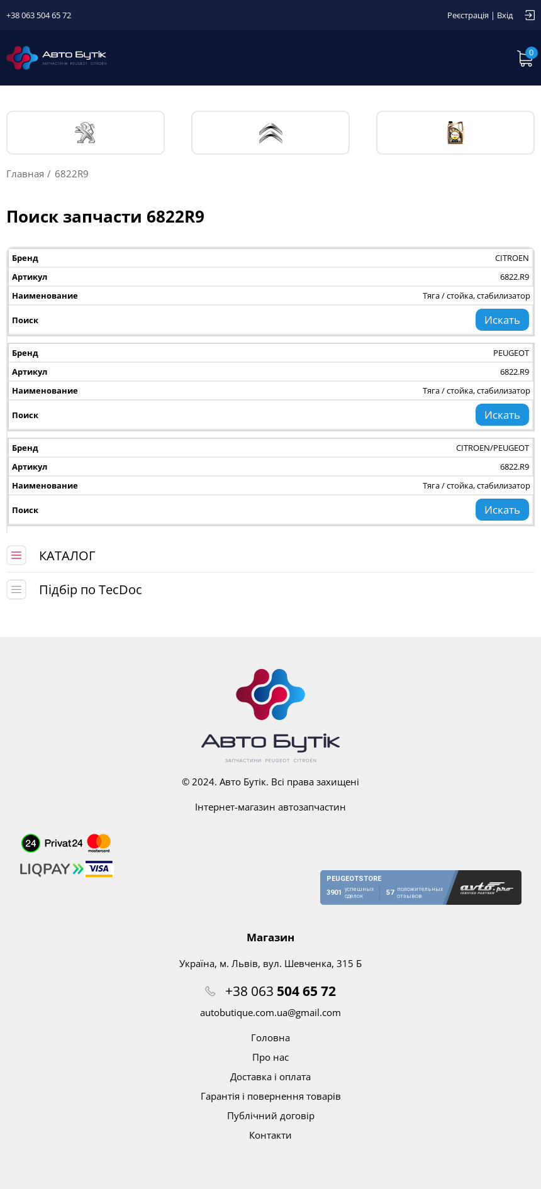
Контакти (270, 1135)
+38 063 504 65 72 (38, 15)
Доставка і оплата (270, 1076)
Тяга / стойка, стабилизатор (476, 295)
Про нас (270, 1057)
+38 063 (280, 991)
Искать (502, 319)
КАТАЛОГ (67, 555)
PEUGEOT (86, 133)
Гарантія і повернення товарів (271, 1096)
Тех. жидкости (456, 132)
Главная (25, 173)
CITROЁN (270, 133)
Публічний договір (271, 1115)
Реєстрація (468, 15)
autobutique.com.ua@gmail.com (270, 1012)
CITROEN (512, 257)
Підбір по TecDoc (90, 589)
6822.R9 (514, 276)
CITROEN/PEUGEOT (492, 447)
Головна (270, 1037)
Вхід (505, 15)
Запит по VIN (385, 57)
